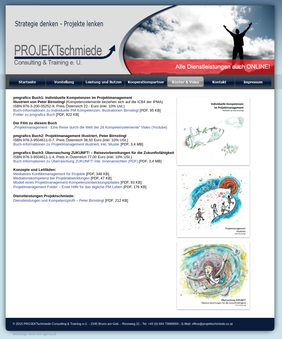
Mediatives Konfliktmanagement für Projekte (49, 174)
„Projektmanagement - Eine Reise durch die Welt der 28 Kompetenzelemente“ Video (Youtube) (90, 127)
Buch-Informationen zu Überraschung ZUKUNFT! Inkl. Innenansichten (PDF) (75, 161)
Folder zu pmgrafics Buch (34, 114)
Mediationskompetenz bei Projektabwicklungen (51, 178)
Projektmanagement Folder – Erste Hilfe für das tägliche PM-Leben (68, 187)
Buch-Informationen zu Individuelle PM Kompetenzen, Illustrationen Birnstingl (76, 110)
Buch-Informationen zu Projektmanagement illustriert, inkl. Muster (66, 144)
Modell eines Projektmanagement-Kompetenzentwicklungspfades (66, 182)
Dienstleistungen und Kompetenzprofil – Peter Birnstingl (58, 200)
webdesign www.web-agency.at (34, 334)
